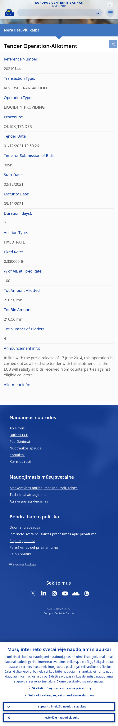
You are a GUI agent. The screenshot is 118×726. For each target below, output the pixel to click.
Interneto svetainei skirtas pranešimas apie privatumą (53, 534)
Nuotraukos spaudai (26, 448)
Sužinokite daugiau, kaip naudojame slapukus (61, 695)
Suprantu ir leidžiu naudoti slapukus (62, 706)
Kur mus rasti (20, 461)
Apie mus (17, 428)
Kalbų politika (21, 554)
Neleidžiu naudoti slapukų (62, 717)
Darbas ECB (19, 434)
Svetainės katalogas (24, 564)
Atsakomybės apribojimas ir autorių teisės (44, 488)
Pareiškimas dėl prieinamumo (34, 547)
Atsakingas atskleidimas (29, 501)
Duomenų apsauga (25, 527)
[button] (110, 4)
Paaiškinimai (20, 441)
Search (97, 12)
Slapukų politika (22, 540)
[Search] (57, 12)
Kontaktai (17, 455)
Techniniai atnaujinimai (29, 494)
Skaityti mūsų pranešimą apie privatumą (61, 688)
